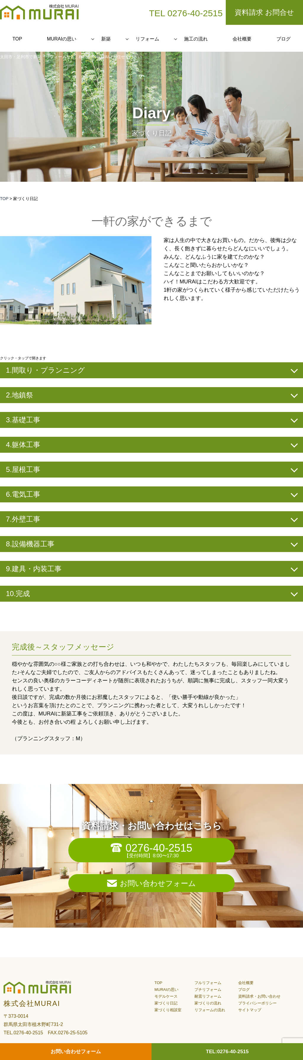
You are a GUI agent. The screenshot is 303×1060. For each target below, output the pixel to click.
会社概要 (242, 38)
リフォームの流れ (209, 1010)
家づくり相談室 (167, 1010)
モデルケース (166, 996)
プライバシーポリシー (257, 1003)
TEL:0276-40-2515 (227, 1051)
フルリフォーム (207, 983)
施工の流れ (196, 38)
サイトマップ (249, 1010)
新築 (106, 38)
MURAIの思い (62, 38)
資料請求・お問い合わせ (259, 996)
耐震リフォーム (207, 996)
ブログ (283, 38)
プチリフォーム (207, 989)
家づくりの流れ (207, 1003)
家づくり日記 (166, 1003)
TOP (17, 38)
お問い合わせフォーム (157, 883)
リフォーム (147, 38)
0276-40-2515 (159, 848)
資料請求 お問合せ (264, 12)
